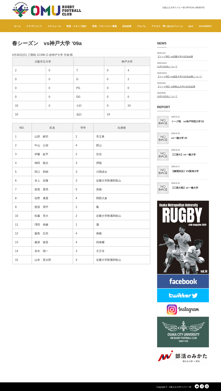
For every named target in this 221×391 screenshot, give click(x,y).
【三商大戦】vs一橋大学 (184, 187)
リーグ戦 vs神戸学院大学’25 (187, 121)
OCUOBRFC (205, 26)
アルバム (141, 26)
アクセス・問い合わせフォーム (167, 26)
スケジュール (54, 26)
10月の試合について (167, 96)
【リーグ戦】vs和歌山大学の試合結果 (176, 86)
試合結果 (126, 26)
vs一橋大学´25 (179, 138)
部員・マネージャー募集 (104, 26)
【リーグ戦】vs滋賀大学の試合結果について (179, 76)
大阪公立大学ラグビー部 (180, 387)
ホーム (17, 26)
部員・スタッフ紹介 (76, 26)
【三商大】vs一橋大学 (183, 154)
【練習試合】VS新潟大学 (185, 171)
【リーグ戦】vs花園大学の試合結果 (175, 56)
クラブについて (34, 26)
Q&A (190, 26)
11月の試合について (167, 66)
